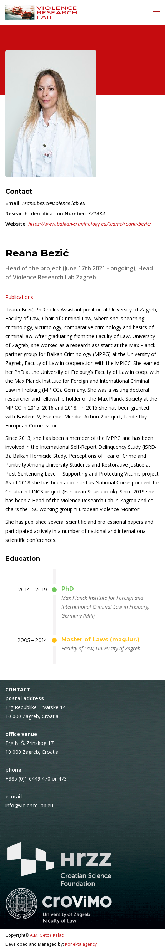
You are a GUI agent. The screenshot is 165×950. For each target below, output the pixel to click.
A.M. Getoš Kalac (47, 935)
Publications (19, 297)
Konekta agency (81, 944)
